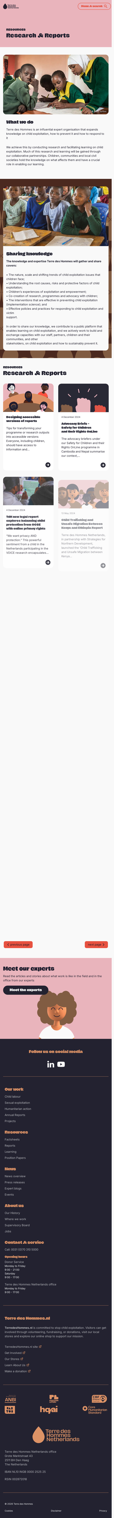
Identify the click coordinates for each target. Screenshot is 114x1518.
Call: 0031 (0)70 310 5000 (21, 1249)
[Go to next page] (96, 944)
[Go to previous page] (18, 944)
